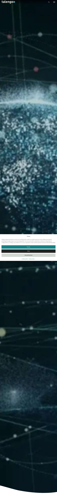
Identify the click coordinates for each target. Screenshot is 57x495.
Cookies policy (25, 258)
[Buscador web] (49, 2)
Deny (28, 251)
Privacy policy (32, 258)
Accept (28, 247)
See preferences (28, 255)
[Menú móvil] (54, 2)
